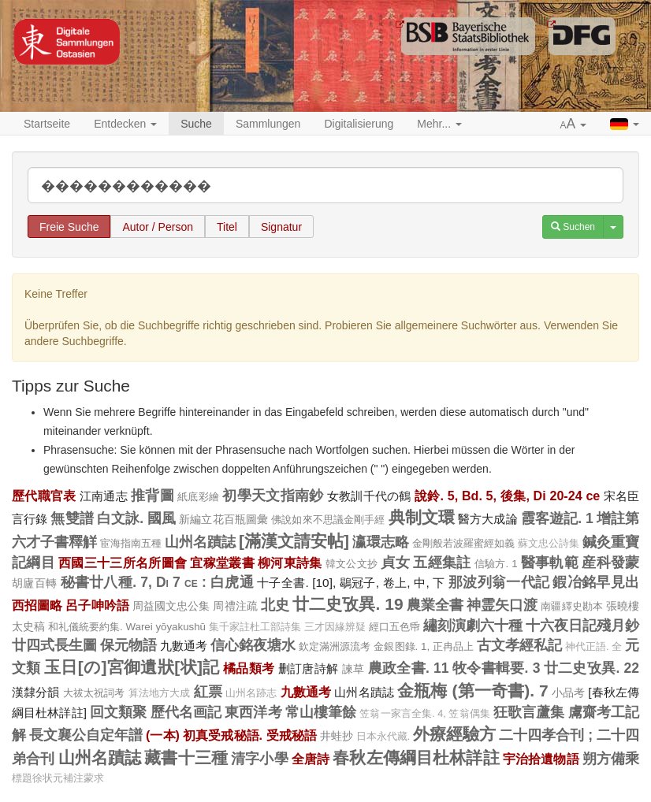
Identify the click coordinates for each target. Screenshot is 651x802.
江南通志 (104, 496)
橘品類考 (248, 668)
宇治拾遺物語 (541, 759)
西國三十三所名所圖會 (122, 562)
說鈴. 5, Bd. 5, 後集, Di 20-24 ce (507, 495)
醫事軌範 (549, 562)
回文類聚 (118, 712)
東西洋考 (253, 712)
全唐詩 (310, 759)
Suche (196, 123)
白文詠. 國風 (136, 518)
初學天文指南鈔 (272, 495)
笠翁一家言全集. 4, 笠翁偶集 (424, 713)
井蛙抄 (336, 736)
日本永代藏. (383, 736)
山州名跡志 (251, 693)
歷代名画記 (186, 712)
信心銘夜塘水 (253, 645)
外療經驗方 (454, 734)
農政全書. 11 (408, 668)
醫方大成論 (488, 518)
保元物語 (128, 645)
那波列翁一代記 (498, 582)
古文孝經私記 (519, 645)
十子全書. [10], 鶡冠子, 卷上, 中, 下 (351, 582)
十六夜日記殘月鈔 (582, 625)
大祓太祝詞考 (94, 693)
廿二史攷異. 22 (591, 668)
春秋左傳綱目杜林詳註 (416, 757)
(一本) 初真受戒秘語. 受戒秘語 (231, 735)
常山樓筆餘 (321, 712)
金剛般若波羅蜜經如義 (463, 543)
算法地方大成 (159, 693)
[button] (574, 124)
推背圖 (152, 495)
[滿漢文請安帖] (294, 541)
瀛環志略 (380, 542)
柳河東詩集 (290, 562)
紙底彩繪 (198, 497)
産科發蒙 (610, 562)
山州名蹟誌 (200, 542)
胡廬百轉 (34, 583)
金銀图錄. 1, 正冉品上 (423, 646)
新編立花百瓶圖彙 (223, 519)
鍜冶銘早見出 (595, 582)
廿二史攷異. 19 (348, 604)
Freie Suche (69, 227)
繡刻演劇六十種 (473, 625)
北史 (275, 605)
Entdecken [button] (125, 123)
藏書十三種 (186, 757)
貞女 (395, 562)
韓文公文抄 (352, 564)
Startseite (47, 123)
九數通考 (183, 645)
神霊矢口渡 (502, 605)
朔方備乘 (610, 759)
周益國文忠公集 (171, 606)
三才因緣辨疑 (335, 627)
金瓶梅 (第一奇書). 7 (473, 690)
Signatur (281, 227)
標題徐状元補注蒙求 (58, 778)
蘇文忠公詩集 (548, 543)
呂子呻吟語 (96, 605)
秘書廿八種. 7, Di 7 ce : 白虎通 (157, 582)
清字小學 (259, 759)
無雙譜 (71, 518)
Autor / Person (157, 227)
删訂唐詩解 (308, 668)
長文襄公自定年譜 (86, 735)
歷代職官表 (44, 495)
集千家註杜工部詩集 (255, 627)
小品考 (568, 692)
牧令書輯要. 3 (496, 668)
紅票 (208, 692)
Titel (227, 227)
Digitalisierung (358, 123)
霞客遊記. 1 (557, 518)
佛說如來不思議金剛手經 (328, 519)
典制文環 (422, 517)
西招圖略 (37, 605)
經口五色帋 (394, 627)
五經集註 (442, 562)
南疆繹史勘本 (572, 606)
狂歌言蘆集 (529, 712)
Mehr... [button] (439, 123)
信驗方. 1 (496, 564)
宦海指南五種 (131, 543)
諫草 (353, 669)
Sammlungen (268, 123)
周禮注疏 (235, 606)
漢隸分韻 (36, 692)
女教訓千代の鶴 (369, 496)
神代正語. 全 (593, 646)
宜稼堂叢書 (222, 562)
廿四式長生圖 (54, 645)
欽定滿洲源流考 (334, 646)
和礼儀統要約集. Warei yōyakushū (127, 627)
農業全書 (435, 605)
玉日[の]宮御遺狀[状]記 (132, 667)
